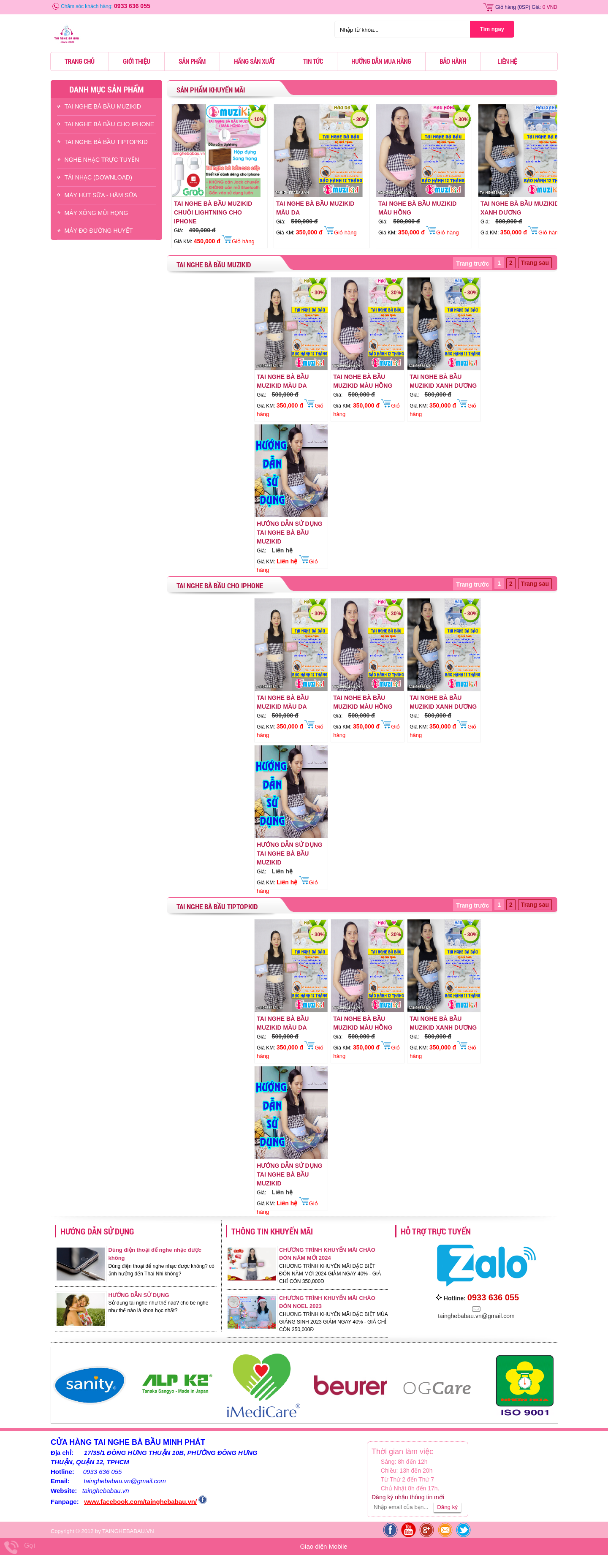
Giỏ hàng (505, 7)
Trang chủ (80, 61)
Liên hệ (507, 61)
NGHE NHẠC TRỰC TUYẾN (102, 159)
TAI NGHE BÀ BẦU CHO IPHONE (110, 124)
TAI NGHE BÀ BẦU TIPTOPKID (106, 142)
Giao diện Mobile (323, 1546)
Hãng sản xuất (254, 61)
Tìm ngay (492, 29)
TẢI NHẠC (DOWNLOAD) (98, 177)
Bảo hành (453, 61)
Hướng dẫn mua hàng (381, 61)
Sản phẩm (192, 61)
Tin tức (313, 61)
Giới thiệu (136, 61)
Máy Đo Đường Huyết (99, 230)
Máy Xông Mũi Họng (96, 212)
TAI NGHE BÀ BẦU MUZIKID (103, 106)
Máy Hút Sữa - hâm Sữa (101, 195)
